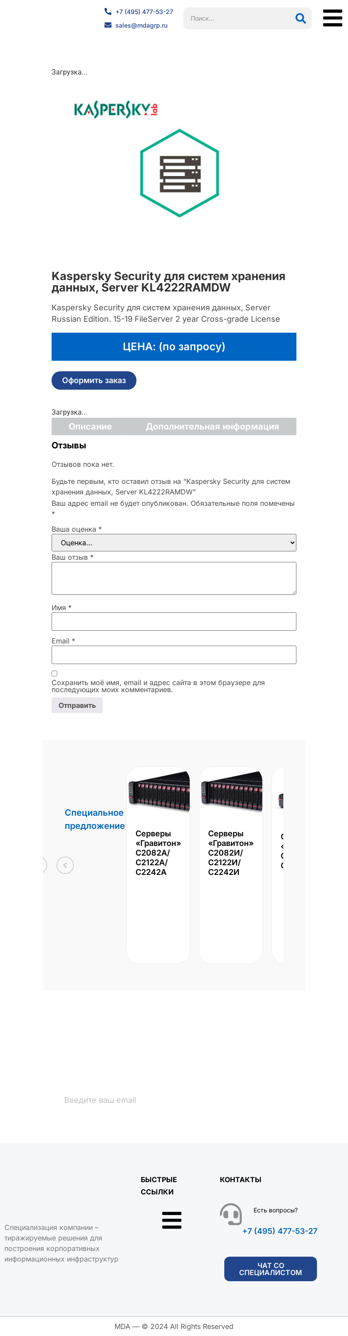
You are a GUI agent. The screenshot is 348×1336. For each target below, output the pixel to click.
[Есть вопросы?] (231, 1215)
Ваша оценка (77, 529)
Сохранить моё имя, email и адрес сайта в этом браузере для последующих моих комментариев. (158, 686)
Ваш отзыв (73, 557)
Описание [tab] (90, 426)
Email (63, 640)
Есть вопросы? (276, 1210)
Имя (62, 607)
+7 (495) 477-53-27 (279, 1231)
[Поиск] (301, 18)
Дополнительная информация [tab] (212, 426)
